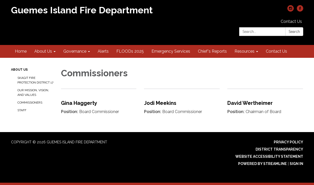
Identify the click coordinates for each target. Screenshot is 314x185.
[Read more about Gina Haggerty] (99, 106)
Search (294, 32)
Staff (21, 110)
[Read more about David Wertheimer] (265, 106)
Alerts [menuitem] (103, 51)
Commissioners (29, 102)
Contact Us (291, 21)
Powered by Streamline (262, 164)
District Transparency (279, 149)
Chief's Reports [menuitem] (212, 51)
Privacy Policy (288, 142)
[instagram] (290, 10)
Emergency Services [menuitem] (170, 51)
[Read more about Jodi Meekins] (182, 106)
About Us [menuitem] (43, 51)
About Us (19, 69)
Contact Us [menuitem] (276, 51)
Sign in (296, 164)
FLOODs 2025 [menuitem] (130, 51)
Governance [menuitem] (74, 51)
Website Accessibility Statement (269, 156)
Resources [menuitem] (245, 51)
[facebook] (300, 10)
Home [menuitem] (21, 51)
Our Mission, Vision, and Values (33, 92)
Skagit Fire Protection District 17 (35, 80)
